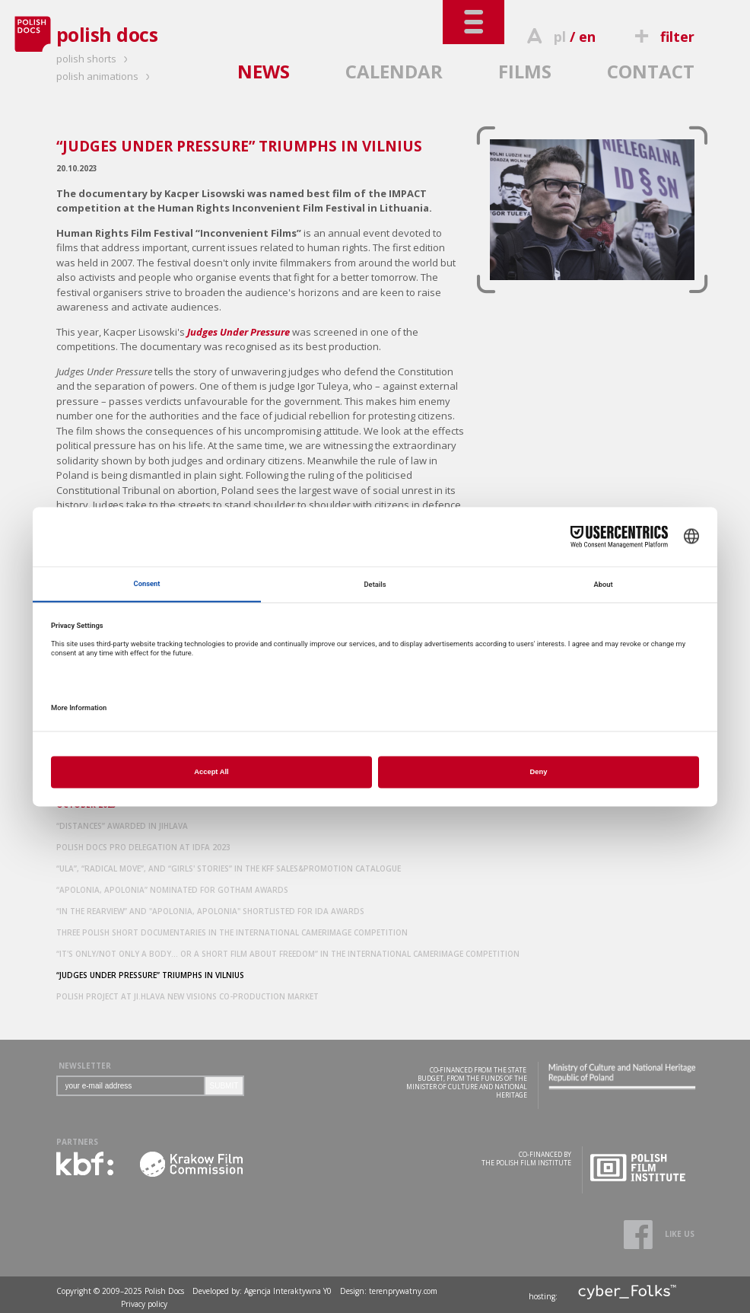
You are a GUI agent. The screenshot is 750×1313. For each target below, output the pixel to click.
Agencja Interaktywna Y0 (288, 1291)
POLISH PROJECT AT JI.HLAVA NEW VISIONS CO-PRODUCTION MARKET (187, 996)
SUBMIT (224, 1086)
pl (560, 36)
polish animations (105, 76)
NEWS (263, 71)
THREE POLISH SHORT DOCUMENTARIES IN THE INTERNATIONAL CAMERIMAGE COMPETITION (232, 932)
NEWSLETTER (85, 1065)
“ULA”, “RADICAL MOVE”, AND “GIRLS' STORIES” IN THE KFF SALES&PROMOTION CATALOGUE (228, 868)
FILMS (524, 71)
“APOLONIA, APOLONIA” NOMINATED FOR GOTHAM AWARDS (172, 889)
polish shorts (94, 58)
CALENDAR (394, 71)
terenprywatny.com (403, 1291)
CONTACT (650, 71)
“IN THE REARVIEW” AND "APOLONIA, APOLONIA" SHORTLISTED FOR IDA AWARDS (210, 911)
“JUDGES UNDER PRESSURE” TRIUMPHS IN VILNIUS (150, 975)
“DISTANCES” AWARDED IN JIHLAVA (122, 826)
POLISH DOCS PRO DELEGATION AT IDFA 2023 (143, 847)
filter (662, 36)
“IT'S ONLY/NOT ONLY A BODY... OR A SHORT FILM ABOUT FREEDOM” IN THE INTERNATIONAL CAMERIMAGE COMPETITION (288, 953)
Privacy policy (144, 1304)
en (587, 36)
